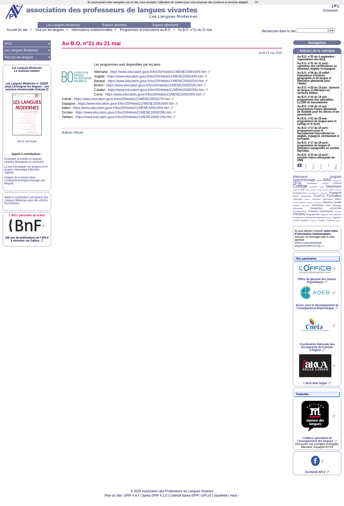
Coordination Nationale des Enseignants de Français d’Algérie (317, 347)
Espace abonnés (114, 25)
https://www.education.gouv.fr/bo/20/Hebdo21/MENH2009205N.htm (156, 90)
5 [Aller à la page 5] (328, 165)
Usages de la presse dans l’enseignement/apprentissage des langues (24, 180)
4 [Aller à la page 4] (321, 165)
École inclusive (322, 190)
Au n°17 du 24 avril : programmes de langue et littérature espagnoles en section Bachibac (318, 146)
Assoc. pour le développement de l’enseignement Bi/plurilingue (317, 307)
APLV (8, 43)
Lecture (302, 202)
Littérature (327, 202)
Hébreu (307, 199)
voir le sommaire (27, 141)
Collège (300, 186)
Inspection (316, 199)
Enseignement (300, 193)
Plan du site (113, 495)
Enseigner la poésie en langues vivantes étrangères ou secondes (24, 160)
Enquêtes (338, 190)
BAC (327, 179)
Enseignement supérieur (318, 193)
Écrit (331, 190)
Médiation (296, 205)
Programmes (313, 214)
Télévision (313, 220)
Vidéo (338, 220)
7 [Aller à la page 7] (306, 168)
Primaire (299, 214)
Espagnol (335, 192)
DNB (302, 190)
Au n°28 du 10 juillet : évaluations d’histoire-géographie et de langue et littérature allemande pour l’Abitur (314, 78)
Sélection (328, 217)
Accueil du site (17, 30)
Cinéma (337, 183)
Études (296, 196)
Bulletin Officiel (72, 133)
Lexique (309, 202)
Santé (331, 214)
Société (296, 220)
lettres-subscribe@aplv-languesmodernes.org (309, 244)
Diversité (296, 190)
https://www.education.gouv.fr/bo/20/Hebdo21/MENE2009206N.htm (153, 94)
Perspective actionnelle (325, 208)
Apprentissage (304, 180)
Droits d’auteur (311, 190)
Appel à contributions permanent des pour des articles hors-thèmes (26, 200)
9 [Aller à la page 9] (321, 168)
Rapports (324, 214)
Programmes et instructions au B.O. (145, 30)
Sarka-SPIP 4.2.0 (154, 495)
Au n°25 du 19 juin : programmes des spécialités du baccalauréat (315, 100)
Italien (338, 199)
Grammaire (297, 199)
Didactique (333, 186)
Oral (328, 205)
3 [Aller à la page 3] (313, 165)
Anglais (335, 177)
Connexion (330, 10)
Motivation (305, 205)
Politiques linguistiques (320, 211)
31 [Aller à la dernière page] (335, 168)
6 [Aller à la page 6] (336, 165)
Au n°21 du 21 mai (195, 30)
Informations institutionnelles (91, 30)
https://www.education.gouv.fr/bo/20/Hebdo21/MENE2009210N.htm (124, 117)
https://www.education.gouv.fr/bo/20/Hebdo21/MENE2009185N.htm (121, 108)
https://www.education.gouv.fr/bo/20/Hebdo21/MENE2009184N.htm (126, 103)
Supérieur (304, 220)
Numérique (317, 205)
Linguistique (317, 202)
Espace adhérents (165, 25)
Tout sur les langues (49, 30)
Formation (334, 196)
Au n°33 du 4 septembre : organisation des (316, 58)
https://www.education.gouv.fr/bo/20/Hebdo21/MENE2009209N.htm (124, 112)
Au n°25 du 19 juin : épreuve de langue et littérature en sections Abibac (318, 90)
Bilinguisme (337, 180)
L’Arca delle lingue (315, 383)
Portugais (338, 211)
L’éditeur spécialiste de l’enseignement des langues (315, 440)
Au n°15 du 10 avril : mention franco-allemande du (316, 158)
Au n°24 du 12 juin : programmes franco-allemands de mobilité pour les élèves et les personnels (318, 110)
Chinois (325, 183)
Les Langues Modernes (63, 25)
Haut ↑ (234, 495)
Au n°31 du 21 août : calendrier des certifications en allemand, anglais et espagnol (317, 66)
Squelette (221, 495)
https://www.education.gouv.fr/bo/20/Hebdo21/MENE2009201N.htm (156, 81)
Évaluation (306, 196)
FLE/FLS (319, 195)
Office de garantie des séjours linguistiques (317, 281)
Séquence (337, 217)
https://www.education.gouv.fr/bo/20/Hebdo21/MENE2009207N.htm (122, 99)
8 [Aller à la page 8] (313, 168)
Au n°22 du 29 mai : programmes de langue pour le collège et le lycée (316, 121)
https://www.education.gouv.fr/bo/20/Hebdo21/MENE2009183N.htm (155, 76)
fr (335, 5)
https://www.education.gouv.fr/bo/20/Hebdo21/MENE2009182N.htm (158, 72)
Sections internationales (315, 217)
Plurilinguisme (299, 211)
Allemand (300, 177)
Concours (313, 187)
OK (256, 2)
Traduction (330, 220)
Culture (321, 187)
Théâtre (321, 220)
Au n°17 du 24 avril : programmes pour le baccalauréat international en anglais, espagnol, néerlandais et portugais (318, 133)
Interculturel (328, 199)
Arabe (319, 180)
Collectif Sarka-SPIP (184, 495)
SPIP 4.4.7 (131, 495)
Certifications (312, 183)
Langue (295, 202)
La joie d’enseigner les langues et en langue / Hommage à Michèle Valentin (26, 169)
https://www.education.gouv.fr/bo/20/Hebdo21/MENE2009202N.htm (154, 85)
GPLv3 (206, 495)
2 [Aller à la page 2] (306, 165)
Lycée (337, 202)
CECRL (297, 183)
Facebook (315, 471)
